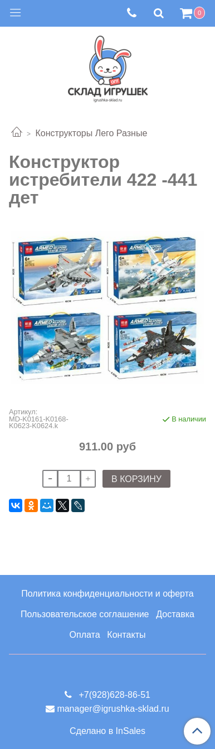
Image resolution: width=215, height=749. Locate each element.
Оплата (85, 634)
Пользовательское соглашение (85, 614)
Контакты (126, 634)
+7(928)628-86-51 (113, 695)
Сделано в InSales (107, 731)
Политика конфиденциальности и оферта (107, 593)
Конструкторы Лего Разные (91, 133)
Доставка (175, 614)
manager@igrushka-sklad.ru (113, 708)
